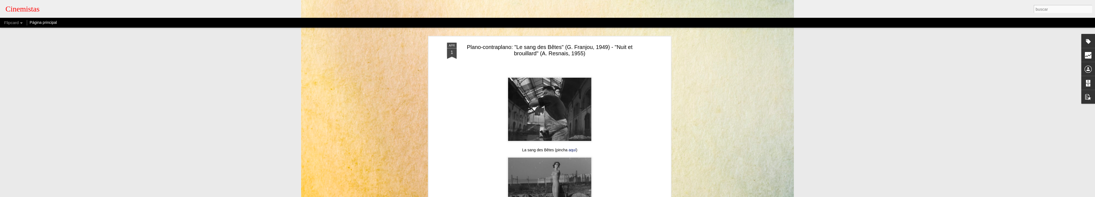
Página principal (43, 22)
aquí (570, 124)
